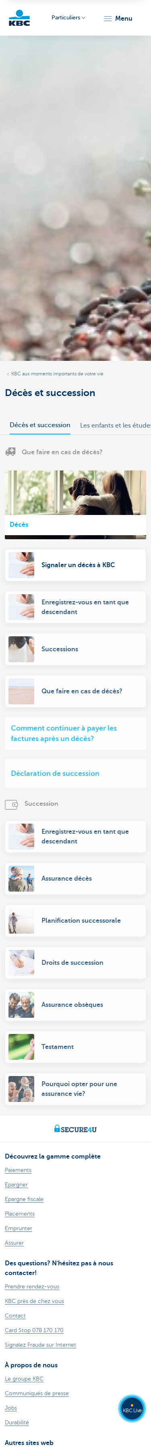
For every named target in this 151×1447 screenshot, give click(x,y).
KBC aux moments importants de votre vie (57, 374)
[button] (118, 18)
